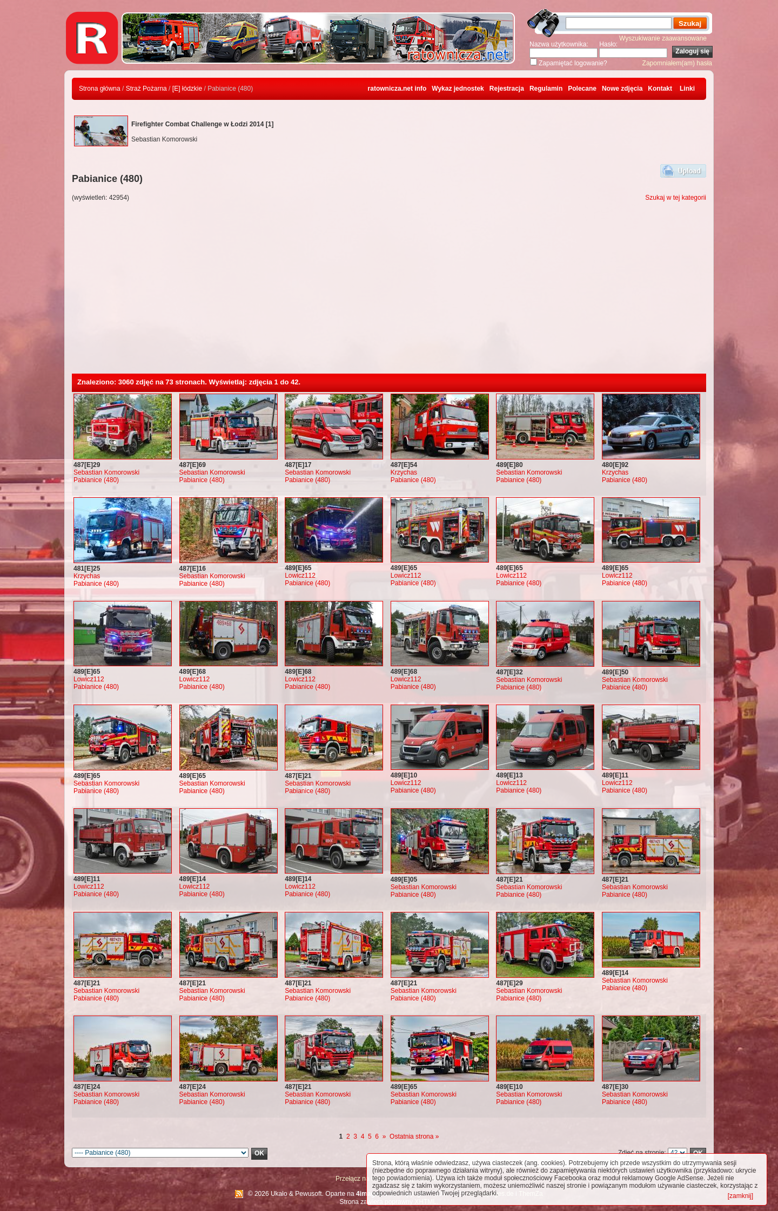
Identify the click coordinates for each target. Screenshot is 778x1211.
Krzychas (404, 472)
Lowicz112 (300, 575)
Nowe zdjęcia (622, 88)
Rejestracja (506, 88)
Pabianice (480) (96, 480)
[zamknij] (740, 1196)
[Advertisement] (389, 292)
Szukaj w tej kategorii (675, 197)
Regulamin (545, 88)
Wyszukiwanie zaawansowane (663, 38)
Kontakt (660, 88)
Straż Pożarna (146, 88)
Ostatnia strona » (414, 1136)
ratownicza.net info (397, 88)
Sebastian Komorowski (106, 472)
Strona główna (99, 88)
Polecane (582, 88)
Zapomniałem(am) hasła (677, 63)
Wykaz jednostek (458, 88)
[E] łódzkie (187, 88)
